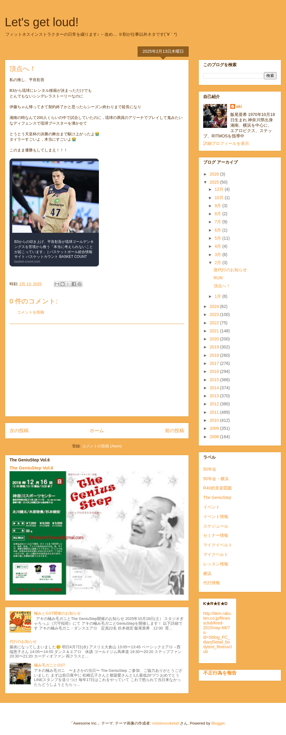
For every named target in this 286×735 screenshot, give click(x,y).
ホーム (97, 430)
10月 (219, 197)
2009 (215, 428)
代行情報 (211, 582)
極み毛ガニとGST (49, 665)
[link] (54, 212)
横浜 (207, 573)
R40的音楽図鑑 (217, 488)
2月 (218, 262)
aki (239, 106)
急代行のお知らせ (230, 269)
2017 (215, 363)
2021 (215, 330)
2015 (215, 379)
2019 (215, 347)
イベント (211, 507)
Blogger (217, 723)
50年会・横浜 (216, 478)
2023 (215, 314)
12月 (219, 189)
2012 (215, 403)
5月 (218, 238)
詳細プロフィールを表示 (226, 143)
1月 (218, 296)
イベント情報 (215, 516)
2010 (215, 420)
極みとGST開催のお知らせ (57, 613)
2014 (215, 387)
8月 (218, 213)
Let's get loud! (42, 22)
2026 (215, 174)
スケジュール (215, 526)
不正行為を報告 (220, 672)
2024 (215, 306)
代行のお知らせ (23, 641)
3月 (218, 254)
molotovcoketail (165, 723)
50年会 (209, 469)
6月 (218, 230)
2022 (215, 322)
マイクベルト (215, 554)
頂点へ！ (222, 285)
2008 (215, 436)
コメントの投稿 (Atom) (102, 446)
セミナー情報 (215, 535)
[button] (54, 212)
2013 (215, 395)
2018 (215, 355)
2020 (215, 339)
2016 (215, 371)
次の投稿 (19, 430)
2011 (215, 412)
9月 (218, 205)
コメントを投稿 (30, 312)
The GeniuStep (217, 497)
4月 (218, 246)
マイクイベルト (217, 544)
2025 (215, 182)
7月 (218, 221)
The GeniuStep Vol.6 (31, 467)
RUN (218, 277)
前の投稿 (174, 430)
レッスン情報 (215, 564)
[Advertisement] (97, 370)
